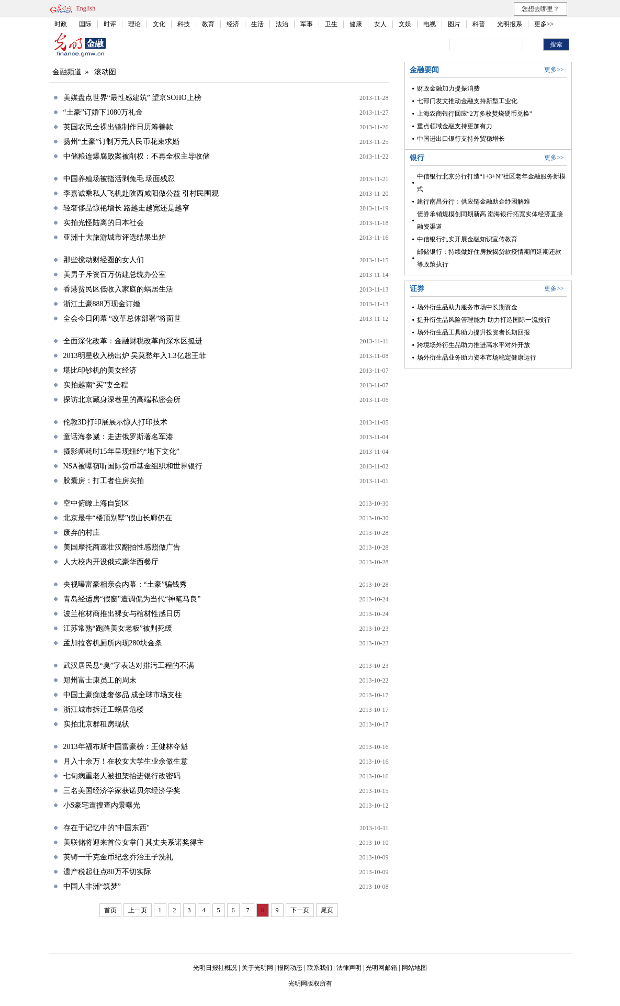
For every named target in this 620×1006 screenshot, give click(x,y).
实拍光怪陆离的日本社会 (103, 223)
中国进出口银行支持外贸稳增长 (461, 138)
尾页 (327, 910)
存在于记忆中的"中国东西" (106, 828)
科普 (478, 24)
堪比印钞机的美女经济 (100, 370)
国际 (85, 24)
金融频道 (67, 72)
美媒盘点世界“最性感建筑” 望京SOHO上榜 (132, 98)
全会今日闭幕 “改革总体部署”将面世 (122, 318)
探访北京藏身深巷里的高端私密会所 (122, 400)
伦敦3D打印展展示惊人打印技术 (115, 422)
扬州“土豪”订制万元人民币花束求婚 (121, 142)
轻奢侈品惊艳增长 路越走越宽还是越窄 (126, 208)
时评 (110, 24)
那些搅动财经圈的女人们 (103, 260)
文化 (159, 24)
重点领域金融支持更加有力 (454, 126)
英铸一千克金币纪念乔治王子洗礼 (118, 857)
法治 (282, 24)
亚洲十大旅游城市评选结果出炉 (114, 237)
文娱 (405, 24)
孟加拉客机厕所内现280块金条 (112, 643)
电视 (429, 24)
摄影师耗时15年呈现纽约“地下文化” (121, 451)
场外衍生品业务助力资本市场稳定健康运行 (476, 357)
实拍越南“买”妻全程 (95, 385)
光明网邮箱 (381, 967)
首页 (110, 910)
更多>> (544, 24)
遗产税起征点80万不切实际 (107, 872)
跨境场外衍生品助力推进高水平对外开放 (473, 345)
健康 (356, 24)
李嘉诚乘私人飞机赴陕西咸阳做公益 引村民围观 (141, 193)
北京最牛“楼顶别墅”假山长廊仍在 (117, 518)
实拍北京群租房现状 (96, 724)
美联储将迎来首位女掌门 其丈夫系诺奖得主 (134, 842)
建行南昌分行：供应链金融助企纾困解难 (473, 201)
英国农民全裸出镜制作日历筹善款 (118, 127)
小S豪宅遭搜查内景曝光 (102, 805)
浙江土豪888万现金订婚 (101, 304)
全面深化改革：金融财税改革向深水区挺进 (132, 341)
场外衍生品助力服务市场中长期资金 (467, 307)
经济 (233, 24)
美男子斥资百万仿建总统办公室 (114, 274)
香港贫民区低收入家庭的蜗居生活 (118, 289)
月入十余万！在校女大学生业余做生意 (125, 761)
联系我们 (319, 967)
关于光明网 (257, 967)
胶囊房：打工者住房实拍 (103, 481)
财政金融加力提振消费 (448, 88)
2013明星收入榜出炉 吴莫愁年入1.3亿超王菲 (134, 356)
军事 (306, 24)
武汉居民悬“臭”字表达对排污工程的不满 (128, 665)
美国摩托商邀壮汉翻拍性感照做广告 (122, 547)
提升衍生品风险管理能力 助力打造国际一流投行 (483, 319)
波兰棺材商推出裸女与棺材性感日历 (122, 614)
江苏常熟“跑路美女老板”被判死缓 (117, 628)
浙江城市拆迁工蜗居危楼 (103, 709)
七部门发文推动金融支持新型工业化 (467, 101)
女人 (380, 24)
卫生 (331, 24)
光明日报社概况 (215, 967)
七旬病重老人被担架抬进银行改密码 (122, 776)
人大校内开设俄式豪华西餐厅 (111, 562)
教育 (208, 24)
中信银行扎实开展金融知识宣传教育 (467, 239)
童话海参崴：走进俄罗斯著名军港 (118, 437)
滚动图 (105, 72)
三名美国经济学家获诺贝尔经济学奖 (122, 791)
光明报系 (509, 24)
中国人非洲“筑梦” (92, 886)
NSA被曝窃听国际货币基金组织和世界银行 (132, 466)
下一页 (299, 910)
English (86, 8)
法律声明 (349, 967)
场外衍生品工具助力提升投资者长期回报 (473, 332)
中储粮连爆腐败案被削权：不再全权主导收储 (136, 156)
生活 (257, 24)
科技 (183, 24)
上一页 (137, 910)
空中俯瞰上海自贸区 (96, 503)
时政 (60, 24)
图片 (454, 24)
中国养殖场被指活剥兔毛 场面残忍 (119, 179)
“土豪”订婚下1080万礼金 (103, 112)
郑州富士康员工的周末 (100, 680)
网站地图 (414, 967)
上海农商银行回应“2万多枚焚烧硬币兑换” (475, 113)
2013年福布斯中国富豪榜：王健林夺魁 (125, 747)
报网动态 (289, 967)
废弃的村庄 (81, 532)
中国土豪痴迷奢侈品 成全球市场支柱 (123, 695)
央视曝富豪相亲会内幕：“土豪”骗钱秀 (125, 584)
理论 (134, 24)
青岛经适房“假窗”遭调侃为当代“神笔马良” (132, 599)
